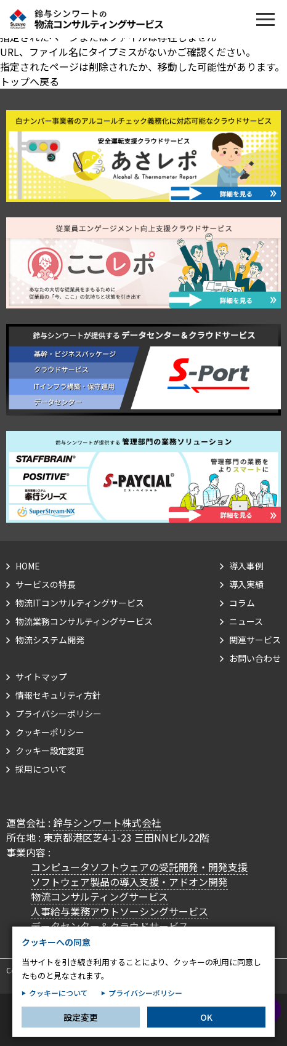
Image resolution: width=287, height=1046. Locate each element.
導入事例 (246, 566)
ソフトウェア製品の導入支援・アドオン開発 (129, 881)
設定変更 (80, 1027)
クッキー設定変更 (49, 750)
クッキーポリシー (49, 732)
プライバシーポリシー (58, 713)
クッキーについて (58, 1003)
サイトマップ (41, 676)
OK (206, 1027)
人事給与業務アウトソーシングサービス (119, 911)
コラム (242, 603)
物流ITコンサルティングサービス (79, 603)
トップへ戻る (29, 81)
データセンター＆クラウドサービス (109, 926)
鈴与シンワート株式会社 (107, 822)
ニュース (246, 621)
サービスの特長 (45, 584)
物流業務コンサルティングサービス (84, 621)
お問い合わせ (255, 658)
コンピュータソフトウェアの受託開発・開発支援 (139, 866)
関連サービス (255, 640)
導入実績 (246, 584)
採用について (41, 769)
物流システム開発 (49, 640)
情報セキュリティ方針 (58, 695)
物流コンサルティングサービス (99, 896)
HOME (27, 566)
